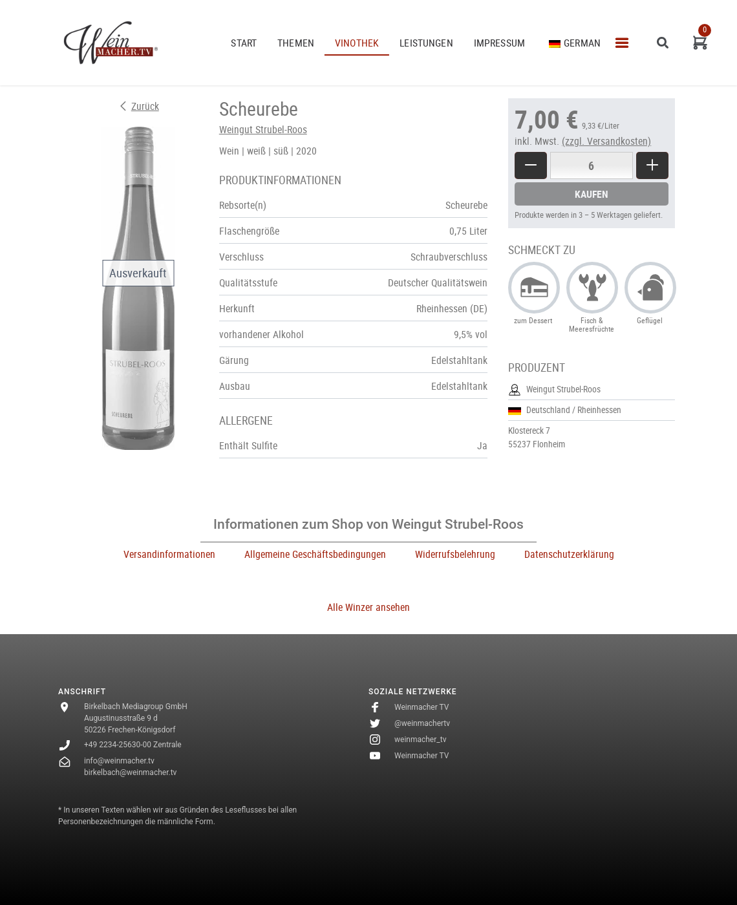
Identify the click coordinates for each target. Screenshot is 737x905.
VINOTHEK (357, 43)
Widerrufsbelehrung (455, 554)
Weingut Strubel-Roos (263, 129)
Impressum (499, 43)
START (244, 43)
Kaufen (591, 194)
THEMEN (295, 43)
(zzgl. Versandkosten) (606, 141)
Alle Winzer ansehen (368, 607)
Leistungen (426, 43)
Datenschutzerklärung (569, 554)
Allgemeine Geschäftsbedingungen (315, 554)
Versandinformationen (169, 554)
